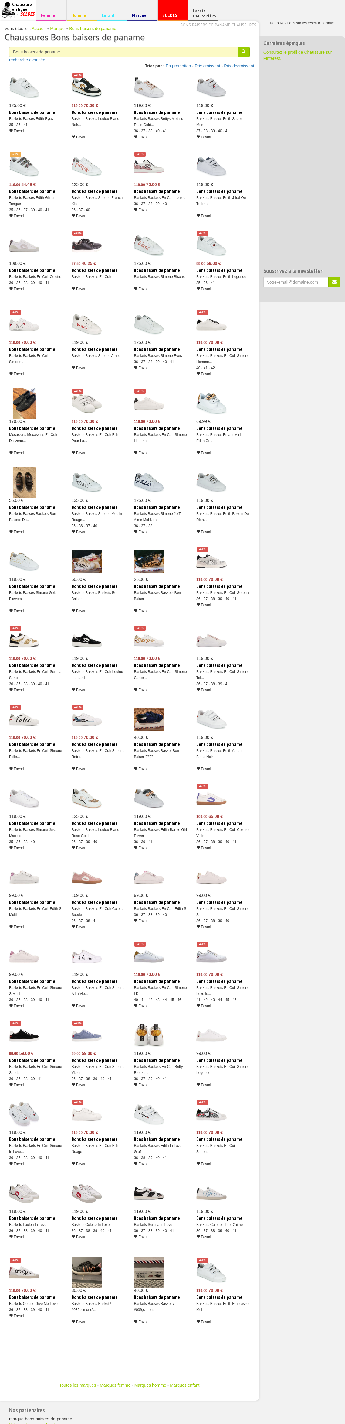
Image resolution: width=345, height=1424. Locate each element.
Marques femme (115, 1385)
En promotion (178, 65)
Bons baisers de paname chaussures (218, 25)
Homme (81, 15)
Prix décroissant (239, 65)
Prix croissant (207, 65)
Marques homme (150, 1385)
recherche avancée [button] (27, 59)
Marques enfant (184, 1385)
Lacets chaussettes (204, 13)
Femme (50, 15)
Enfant (111, 15)
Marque (141, 16)
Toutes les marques (77, 1385)
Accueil (39, 28)
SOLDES (172, 16)
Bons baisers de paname (92, 28)
